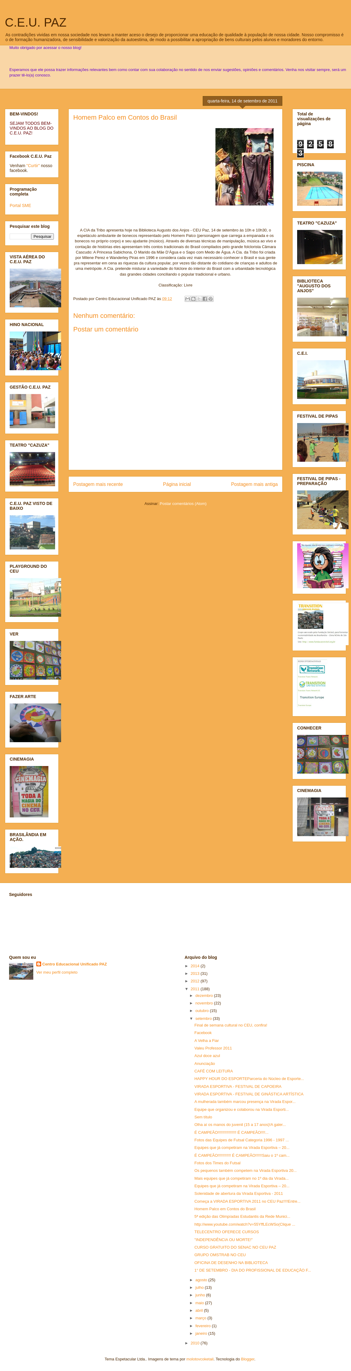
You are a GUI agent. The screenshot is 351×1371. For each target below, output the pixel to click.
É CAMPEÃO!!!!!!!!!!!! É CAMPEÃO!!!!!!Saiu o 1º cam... (242, 1155)
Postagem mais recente (98, 484)
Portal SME (20, 205)
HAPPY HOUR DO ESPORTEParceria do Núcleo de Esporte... (249, 1078)
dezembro (204, 995)
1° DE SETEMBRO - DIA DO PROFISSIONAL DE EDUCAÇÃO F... (252, 1270)
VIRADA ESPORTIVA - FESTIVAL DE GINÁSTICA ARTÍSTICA (248, 1094)
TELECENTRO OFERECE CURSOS (226, 1232)
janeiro (201, 1333)
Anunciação (204, 1063)
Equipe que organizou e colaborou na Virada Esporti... (241, 1109)
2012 (196, 981)
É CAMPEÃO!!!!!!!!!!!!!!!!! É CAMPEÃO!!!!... (231, 1132)
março (201, 1318)
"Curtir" (33, 165)
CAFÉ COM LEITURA (213, 1071)
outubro (202, 1010)
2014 (196, 966)
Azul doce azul (207, 1055)
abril (199, 1310)
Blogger (247, 1359)
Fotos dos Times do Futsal (217, 1163)
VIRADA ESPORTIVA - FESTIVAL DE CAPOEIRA (237, 1086)
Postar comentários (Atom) (183, 503)
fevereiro (203, 1326)
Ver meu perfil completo (57, 972)
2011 (196, 989)
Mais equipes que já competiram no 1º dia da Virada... (241, 1178)
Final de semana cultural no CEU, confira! (230, 1025)
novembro (204, 1003)
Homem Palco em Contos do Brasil (125, 117)
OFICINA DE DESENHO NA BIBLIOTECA (231, 1262)
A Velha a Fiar (206, 1040)
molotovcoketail (200, 1359)
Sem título (203, 1117)
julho (200, 1287)
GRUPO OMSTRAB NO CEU (220, 1255)
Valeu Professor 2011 (213, 1048)
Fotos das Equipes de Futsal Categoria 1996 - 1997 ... (241, 1140)
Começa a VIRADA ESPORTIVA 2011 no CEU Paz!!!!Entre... (247, 1201)
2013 (196, 973)
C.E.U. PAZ (36, 22)
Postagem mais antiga (254, 484)
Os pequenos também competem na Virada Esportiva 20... (245, 1170)
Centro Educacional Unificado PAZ (74, 964)
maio (200, 1303)
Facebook (203, 1032)
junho (200, 1295)
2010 (196, 1343)
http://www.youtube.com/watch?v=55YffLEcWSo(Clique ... (244, 1224)
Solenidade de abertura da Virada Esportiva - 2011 (238, 1193)
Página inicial (177, 484)
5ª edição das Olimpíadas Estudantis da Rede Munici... (242, 1216)
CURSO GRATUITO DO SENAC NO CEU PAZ (235, 1247)
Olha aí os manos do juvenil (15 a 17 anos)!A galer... (240, 1124)
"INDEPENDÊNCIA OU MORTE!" (223, 1239)
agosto (201, 1280)
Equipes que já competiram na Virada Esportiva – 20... (241, 1147)
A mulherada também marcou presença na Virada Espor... (244, 1101)
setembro (204, 1018)
